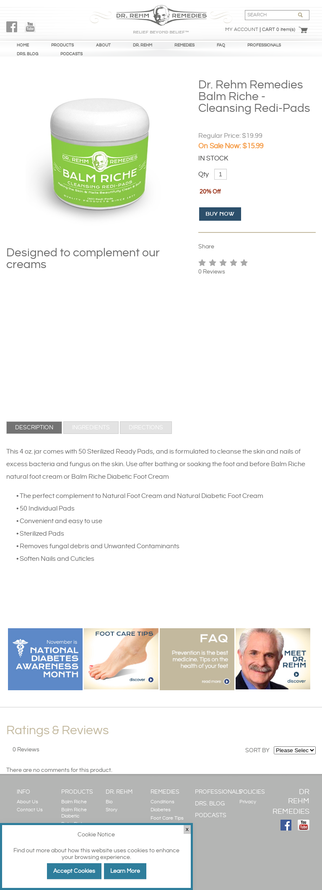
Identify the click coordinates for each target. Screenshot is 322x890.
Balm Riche (74, 802)
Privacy (247, 802)
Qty (203, 174)
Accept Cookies (74, 871)
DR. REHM (142, 45)
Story (111, 810)
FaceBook (11, 26)
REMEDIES (184, 45)
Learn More (125, 871)
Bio (109, 802)
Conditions (162, 802)
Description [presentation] (34, 428)
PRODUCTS (62, 45)
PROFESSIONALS (264, 45)
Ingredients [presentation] (91, 428)
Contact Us (30, 810)
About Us (27, 802)
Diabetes (161, 810)
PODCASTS (71, 54)
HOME (23, 45)
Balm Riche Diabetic (74, 812)
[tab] (34, 428)
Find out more (31, 851)
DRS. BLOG (27, 54)
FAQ (221, 45)
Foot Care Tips (167, 818)
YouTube (30, 26)
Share (206, 247)
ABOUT (103, 45)
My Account (241, 29)
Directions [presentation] (146, 428)
